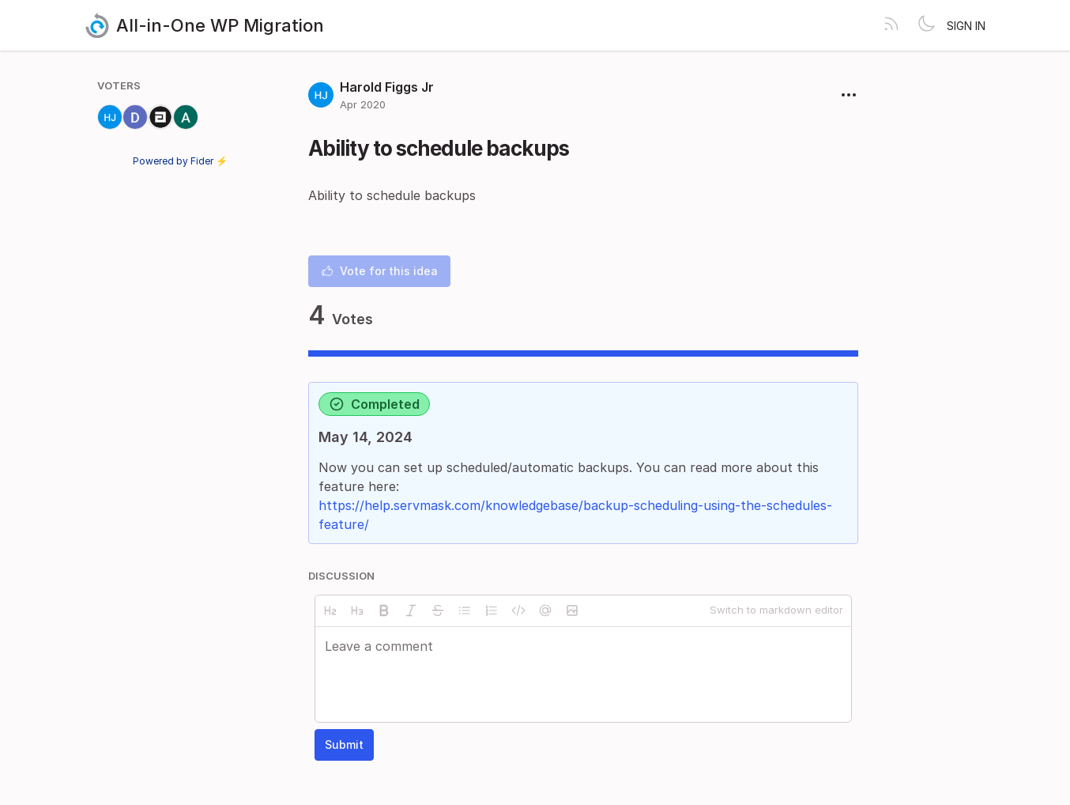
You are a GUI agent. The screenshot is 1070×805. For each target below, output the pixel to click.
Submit (344, 744)
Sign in (966, 25)
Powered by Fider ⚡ (180, 161)
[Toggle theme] (926, 25)
